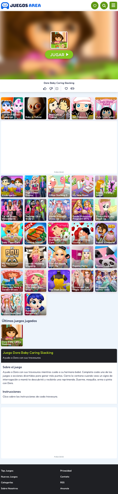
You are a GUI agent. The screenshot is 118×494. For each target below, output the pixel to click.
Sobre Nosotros (9, 456)
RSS (62, 450)
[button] (59, 40)
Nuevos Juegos (9, 444)
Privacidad (65, 438)
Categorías (7, 450)
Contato (64, 444)
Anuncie (64, 456)
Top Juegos (7, 438)
